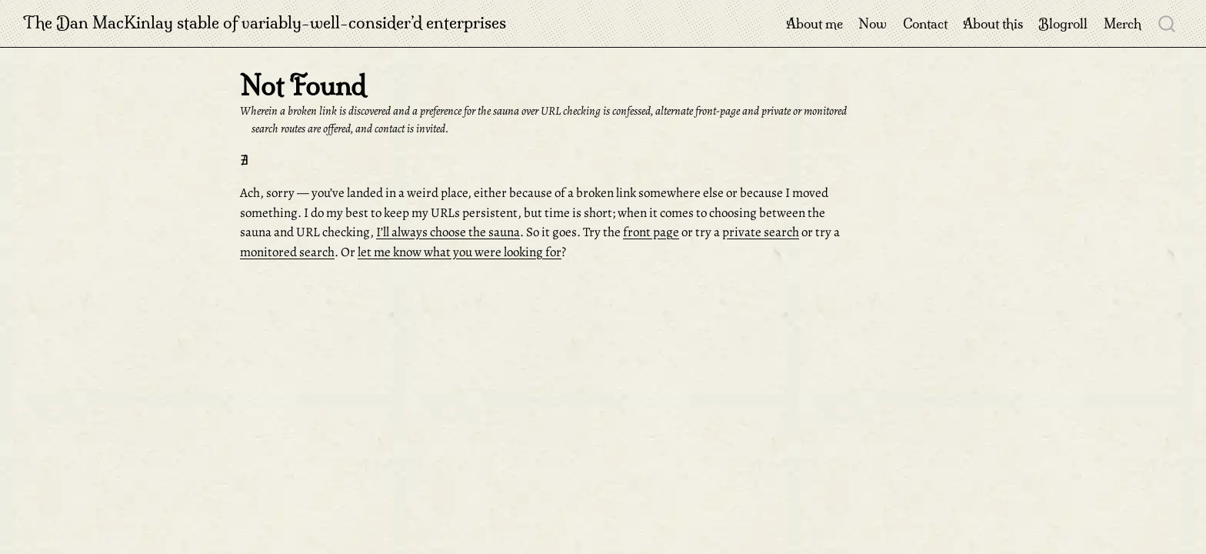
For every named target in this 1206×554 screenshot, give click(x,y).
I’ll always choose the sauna (448, 232)
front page (651, 232)
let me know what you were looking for (459, 252)
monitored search (287, 252)
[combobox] (1167, 23)
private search (760, 232)
